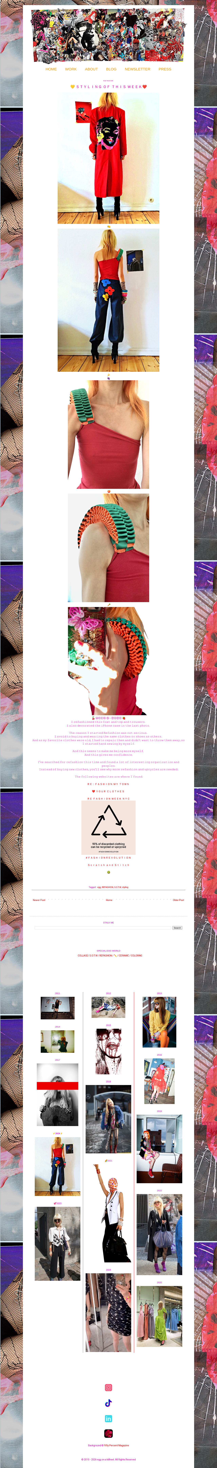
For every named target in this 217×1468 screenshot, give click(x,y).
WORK (71, 69)
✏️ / (116, 955)
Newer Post (39, 900)
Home (109, 900)
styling (125, 887)
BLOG (111, 69)
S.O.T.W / (94, 955)
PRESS (165, 69)
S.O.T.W (117, 887)
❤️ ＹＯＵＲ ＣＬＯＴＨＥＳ (108, 791)
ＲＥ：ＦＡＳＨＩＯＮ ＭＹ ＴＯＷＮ (108, 784)
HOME (51, 69)
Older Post (178, 900)
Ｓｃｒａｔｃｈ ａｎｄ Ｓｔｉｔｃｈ (108, 865)
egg (99, 887)
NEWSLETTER (137, 69)
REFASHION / (106, 955)
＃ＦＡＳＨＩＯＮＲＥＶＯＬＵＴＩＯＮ (108, 857)
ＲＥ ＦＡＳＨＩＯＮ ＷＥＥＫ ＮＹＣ (108, 798)
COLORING (136, 955)
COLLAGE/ (83, 955)
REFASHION (107, 887)
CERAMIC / (125, 955)
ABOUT (91, 69)
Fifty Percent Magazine (116, 1445)
